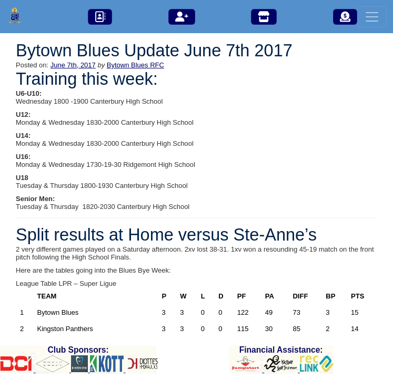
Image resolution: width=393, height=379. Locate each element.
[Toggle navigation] (372, 16)
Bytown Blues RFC (135, 65)
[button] (100, 17)
